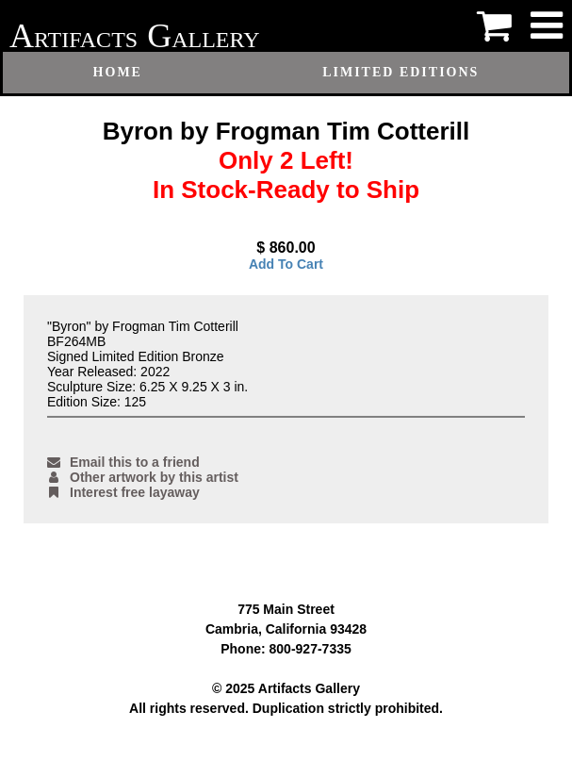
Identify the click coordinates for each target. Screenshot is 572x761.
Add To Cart (286, 264)
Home (117, 72)
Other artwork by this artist (142, 477)
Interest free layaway (123, 492)
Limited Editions (400, 72)
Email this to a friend (123, 462)
